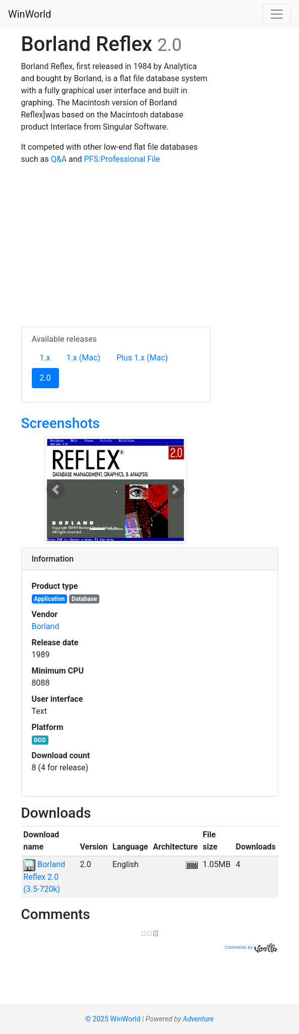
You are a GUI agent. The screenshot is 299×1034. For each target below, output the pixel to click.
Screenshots (60, 423)
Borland (45, 626)
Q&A (59, 159)
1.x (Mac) (83, 357)
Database (84, 598)
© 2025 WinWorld (112, 1019)
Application (49, 598)
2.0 (49, 377)
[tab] (150, 559)
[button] (55, 490)
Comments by (250, 947)
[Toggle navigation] (277, 14)
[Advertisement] (115, 244)
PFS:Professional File (122, 159)
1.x (45, 357)
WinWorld (29, 14)
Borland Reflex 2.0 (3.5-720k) (44, 877)
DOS (39, 740)
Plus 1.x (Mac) (142, 357)
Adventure (198, 1019)
